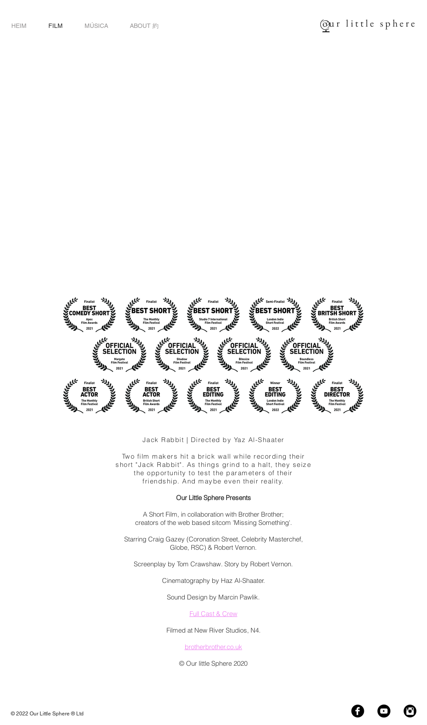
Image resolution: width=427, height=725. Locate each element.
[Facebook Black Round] (357, 711)
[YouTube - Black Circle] (383, 711)
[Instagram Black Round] (410, 711)
